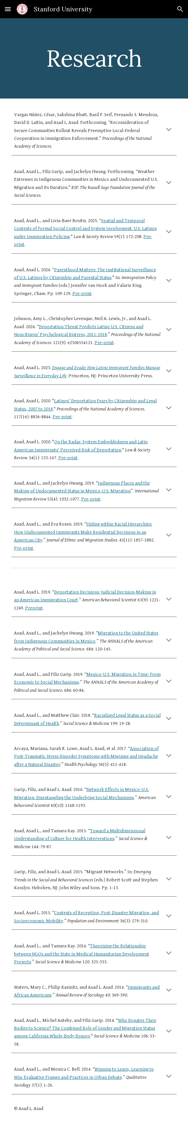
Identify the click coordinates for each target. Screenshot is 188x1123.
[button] (8, 9)
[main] (94, 58)
